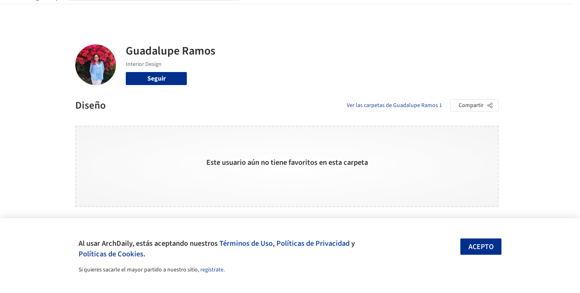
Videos (396, 11)
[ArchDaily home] (46, 11)
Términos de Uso (246, 243)
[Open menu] (534, 11)
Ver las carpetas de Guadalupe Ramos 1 (394, 105)
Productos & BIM (327, 11)
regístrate (211, 270)
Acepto (481, 247)
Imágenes (284, 11)
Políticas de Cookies (111, 254)
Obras (256, 11)
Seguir (156, 78)
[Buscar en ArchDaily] (160, 11)
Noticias (368, 11)
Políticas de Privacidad (313, 243)
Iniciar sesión (440, 11)
